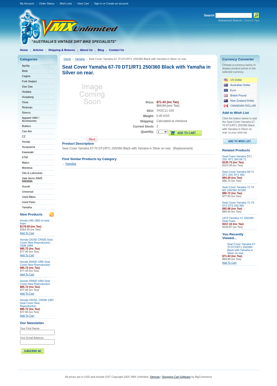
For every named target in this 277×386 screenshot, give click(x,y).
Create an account (117, 3)
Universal (36, 192)
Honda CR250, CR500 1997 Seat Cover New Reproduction (37, 303)
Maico (36, 163)
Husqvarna (36, 147)
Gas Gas (36, 87)
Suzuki (36, 187)
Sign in (98, 3)
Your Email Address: (32, 337)
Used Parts (28, 202)
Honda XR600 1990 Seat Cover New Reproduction (35, 263)
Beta (36, 71)
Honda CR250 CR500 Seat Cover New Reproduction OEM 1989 (36, 242)
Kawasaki (36, 152)
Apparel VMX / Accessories (36, 119)
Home (67, 58)
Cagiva (36, 76)
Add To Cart (27, 233)
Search (209, 15)
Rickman (36, 108)
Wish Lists (66, 3)
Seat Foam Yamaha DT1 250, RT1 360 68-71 (237, 158)
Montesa (36, 168)
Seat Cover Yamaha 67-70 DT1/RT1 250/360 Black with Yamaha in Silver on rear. (241, 249)
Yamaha (36, 208)
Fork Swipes (29, 81)
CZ (36, 137)
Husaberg (36, 97)
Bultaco (36, 126)
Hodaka (36, 92)
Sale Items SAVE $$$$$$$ (32, 180)
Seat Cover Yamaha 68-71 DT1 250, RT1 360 (238, 173)
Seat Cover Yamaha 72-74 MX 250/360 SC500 (238, 189)
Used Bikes (29, 196)
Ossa (36, 102)
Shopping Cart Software (176, 376)
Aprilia (36, 66)
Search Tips (252, 20)
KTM (36, 158)
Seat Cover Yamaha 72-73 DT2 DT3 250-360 (238, 204)
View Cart (83, 3)
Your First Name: (30, 328)
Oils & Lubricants (32, 173)
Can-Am (36, 131)
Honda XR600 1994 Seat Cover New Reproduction (35, 282)
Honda (36, 142)
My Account (27, 3)
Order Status (47, 3)
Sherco (36, 113)
